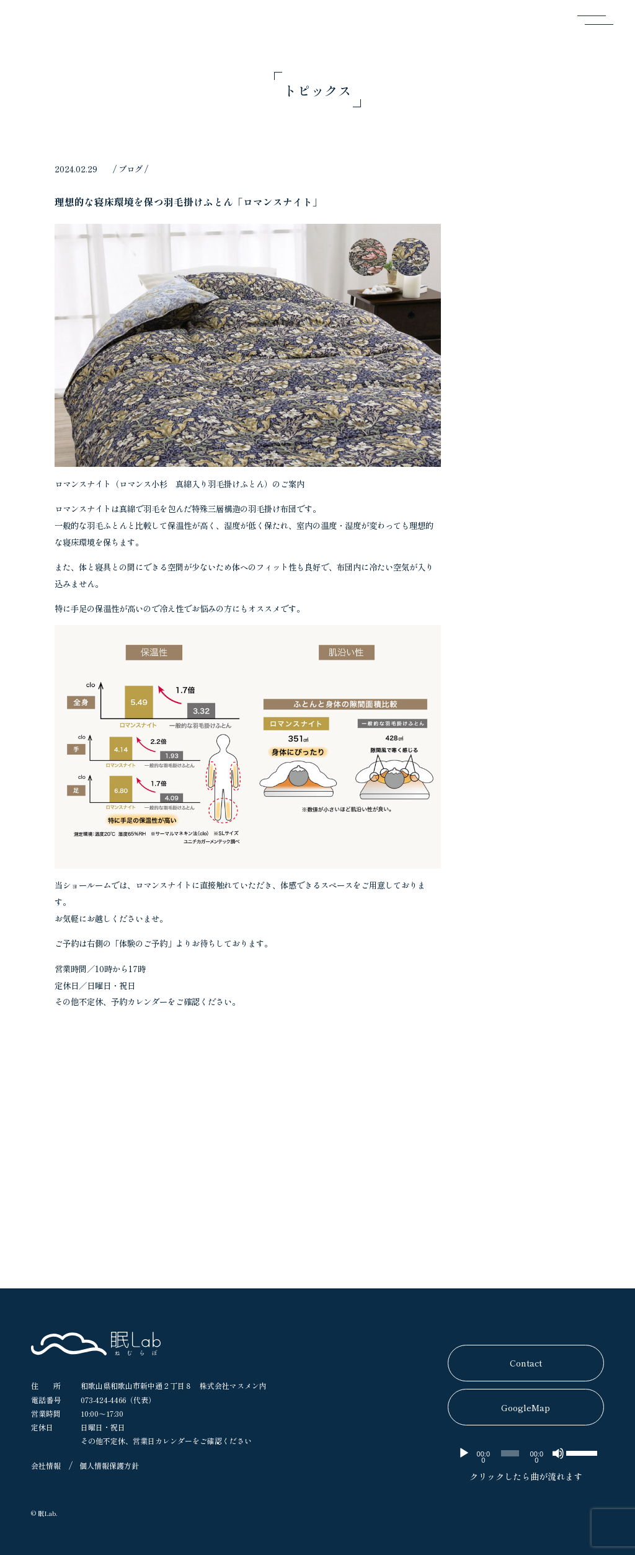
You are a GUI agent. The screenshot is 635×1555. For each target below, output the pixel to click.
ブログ (130, 168)
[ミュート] (558, 1453)
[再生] (464, 1453)
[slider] (510, 1453)
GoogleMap (525, 1407)
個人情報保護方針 (109, 1465)
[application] (526, 1453)
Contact (526, 1363)
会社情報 (46, 1465)
